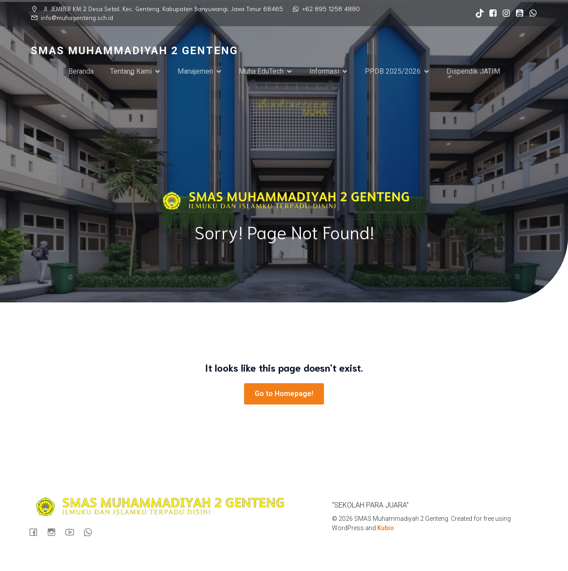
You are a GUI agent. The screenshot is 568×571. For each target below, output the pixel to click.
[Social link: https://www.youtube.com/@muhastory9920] (517, 13)
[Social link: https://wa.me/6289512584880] (530, 13)
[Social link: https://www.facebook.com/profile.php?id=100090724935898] (490, 13)
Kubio (385, 527)
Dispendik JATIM (473, 71)
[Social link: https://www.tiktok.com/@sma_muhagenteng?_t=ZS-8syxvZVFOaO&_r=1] (477, 13)
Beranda (81, 71)
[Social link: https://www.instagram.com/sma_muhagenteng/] (504, 13)
